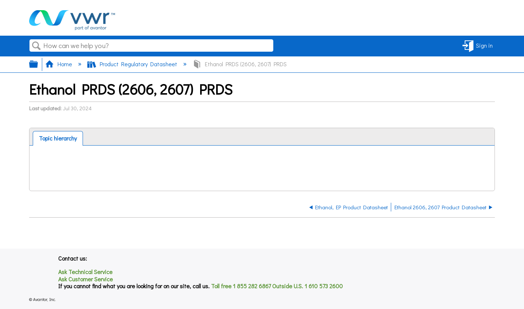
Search (36, 46)
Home (59, 64)
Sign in (484, 45)
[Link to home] (72, 28)
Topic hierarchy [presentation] (58, 138)
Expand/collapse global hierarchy (38, 64)
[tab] (58, 138)
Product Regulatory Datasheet (133, 64)
